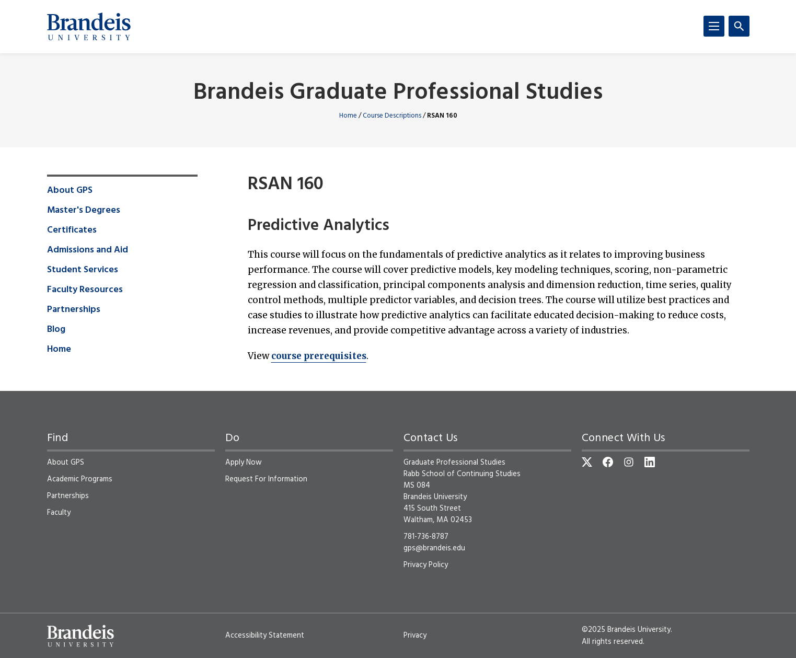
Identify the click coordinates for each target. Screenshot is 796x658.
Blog (56, 330)
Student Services (82, 270)
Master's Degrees (83, 210)
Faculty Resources (85, 290)
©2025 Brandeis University (626, 630)
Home (348, 115)
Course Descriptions (392, 115)
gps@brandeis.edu (434, 548)
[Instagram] (629, 462)
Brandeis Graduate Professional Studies (398, 93)
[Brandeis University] (89, 27)
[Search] (739, 26)
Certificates (72, 230)
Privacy (414, 635)
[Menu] (713, 26)
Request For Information (266, 479)
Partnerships (73, 310)
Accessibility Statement (264, 635)
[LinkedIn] (649, 462)
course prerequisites (318, 356)
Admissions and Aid (87, 250)
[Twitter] (587, 462)
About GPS (70, 191)
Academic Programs (79, 479)
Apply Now (243, 462)
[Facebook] (608, 462)
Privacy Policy (425, 565)
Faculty (59, 512)
